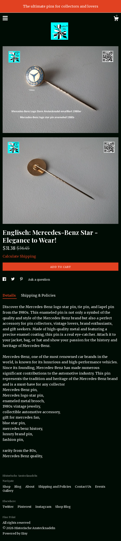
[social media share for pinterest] (22, 280)
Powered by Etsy (15, 533)
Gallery (8, 491)
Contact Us (83, 487)
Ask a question (39, 280)
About (30, 487)
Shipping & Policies (38, 295)
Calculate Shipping (19, 256)
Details (10, 295)
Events (100, 487)
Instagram (43, 507)
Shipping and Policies (55, 487)
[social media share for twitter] (13, 280)
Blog (18, 487)
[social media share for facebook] (5, 280)
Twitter (8, 507)
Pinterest (25, 507)
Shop (7, 487)
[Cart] (116, 19)
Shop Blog (63, 507)
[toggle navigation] (5, 18)
